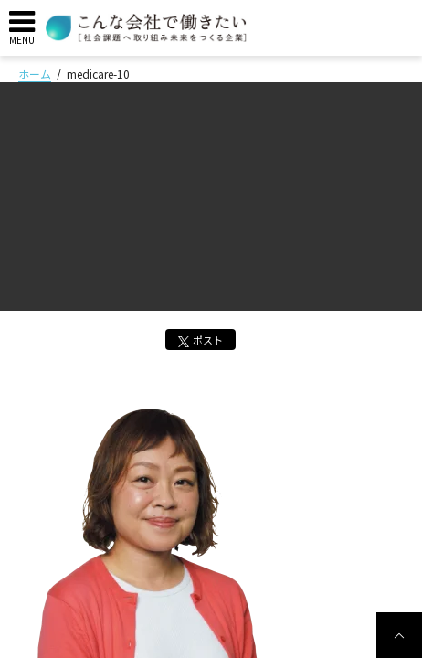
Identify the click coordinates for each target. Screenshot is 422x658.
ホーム (34, 73)
